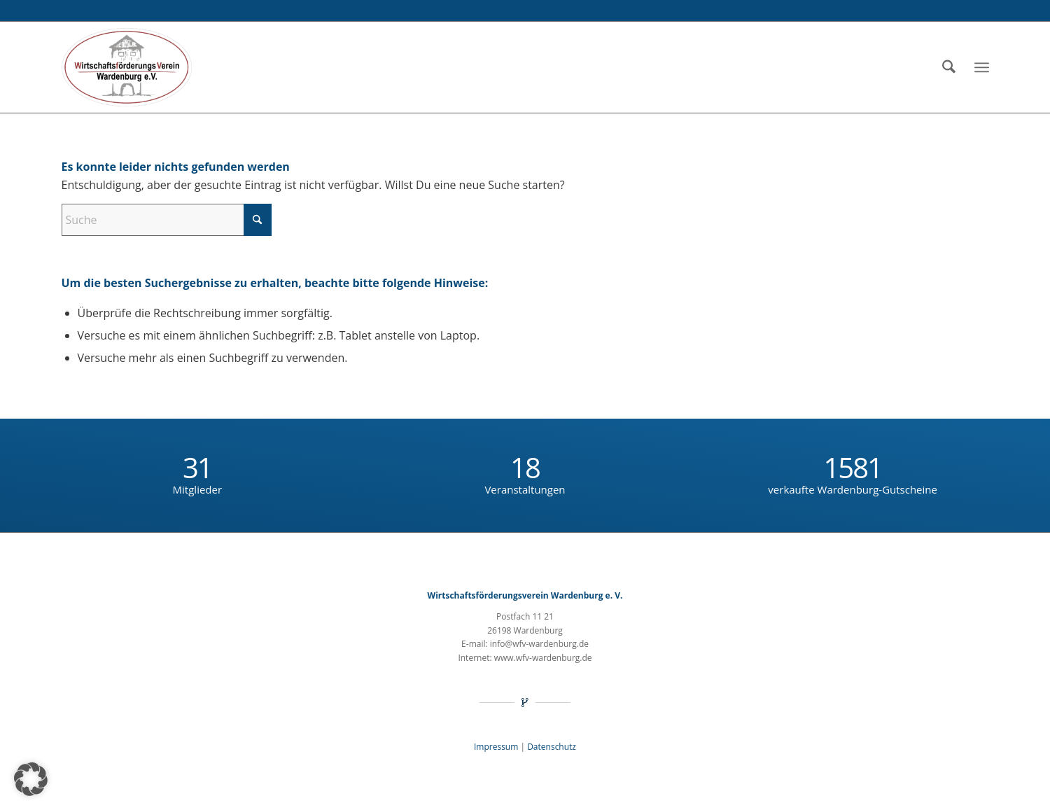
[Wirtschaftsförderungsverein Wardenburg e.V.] (127, 67)
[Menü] (981, 67)
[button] (31, 779)
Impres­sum (496, 747)
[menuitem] (949, 67)
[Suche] (949, 67)
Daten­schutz (551, 747)
